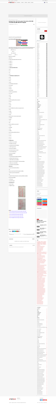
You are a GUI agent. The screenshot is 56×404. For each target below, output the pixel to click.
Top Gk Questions (39, 279)
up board (38, 160)
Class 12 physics (39, 123)
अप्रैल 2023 (42, 76)
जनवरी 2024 (42, 65)
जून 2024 (42, 59)
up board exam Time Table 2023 (40, 166)
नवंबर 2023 (42, 68)
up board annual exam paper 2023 (40, 161)
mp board (38, 139)
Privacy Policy (15, 0)
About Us (9, 0)
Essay (37, 130)
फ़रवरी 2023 (42, 79)
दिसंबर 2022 (42, 81)
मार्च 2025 (42, 52)
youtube (45, 204)
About (39, 402)
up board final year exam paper (40, 167)
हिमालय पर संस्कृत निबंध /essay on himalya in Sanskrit (43, 228)
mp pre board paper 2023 (40, 273)
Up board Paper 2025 (39, 178)
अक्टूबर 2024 (42, 58)
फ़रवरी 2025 (42, 53)
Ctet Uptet (32, 2)
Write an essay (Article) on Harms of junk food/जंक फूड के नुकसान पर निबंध (43, 232)
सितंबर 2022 (42, 85)
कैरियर (37, 102)
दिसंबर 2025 (42, 43)
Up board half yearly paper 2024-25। (41, 172)
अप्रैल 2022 (42, 91)
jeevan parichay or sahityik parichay (41, 135)
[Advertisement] (28, 9)
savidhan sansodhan (39, 156)
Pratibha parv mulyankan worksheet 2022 (42, 275)
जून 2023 (42, 74)
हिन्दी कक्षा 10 (42, 317)
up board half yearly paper (40, 168)
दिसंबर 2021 (42, 96)
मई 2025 (42, 49)
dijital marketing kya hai (39, 128)
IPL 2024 (38, 134)
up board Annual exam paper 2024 (15, 229)
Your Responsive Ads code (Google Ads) (28, 15)
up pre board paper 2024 (40, 303)
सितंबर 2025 (42, 47)
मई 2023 (42, 75)
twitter (45, 199)
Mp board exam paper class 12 (41, 267)
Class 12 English (44, 253)
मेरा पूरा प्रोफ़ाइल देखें (38, 194)
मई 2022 (42, 90)
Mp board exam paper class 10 (40, 141)
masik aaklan (42, 346)
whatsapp (40, 201)
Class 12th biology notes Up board (40, 124)
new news (38, 150)
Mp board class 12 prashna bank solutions (41, 140)
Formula (38, 260)
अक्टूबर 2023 (42, 69)
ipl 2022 (38, 133)
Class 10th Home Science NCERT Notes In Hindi (42, 119)
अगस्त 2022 (42, 86)
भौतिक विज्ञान (38, 107)
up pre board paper (39, 182)
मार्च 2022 (42, 92)
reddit (45, 201)
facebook (40, 199)
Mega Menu (18, 2)
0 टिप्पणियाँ (33, 245)
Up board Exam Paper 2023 (42, 373)
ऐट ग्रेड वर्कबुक (38, 101)
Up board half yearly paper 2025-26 (40, 173)
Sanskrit (38, 155)
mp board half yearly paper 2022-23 (41, 144)
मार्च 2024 (42, 63)
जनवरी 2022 (42, 95)
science (38, 157)
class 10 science (39, 118)
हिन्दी (37, 108)
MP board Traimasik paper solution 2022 (42, 272)
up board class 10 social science (41, 282)
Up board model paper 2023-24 (41, 294)
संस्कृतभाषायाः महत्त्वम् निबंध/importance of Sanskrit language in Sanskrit (41, 221)
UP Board (22, 2)
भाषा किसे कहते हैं (38, 106)
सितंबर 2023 (42, 70)
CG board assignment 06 (39, 117)
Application (39, 245)
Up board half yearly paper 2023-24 (41, 288)
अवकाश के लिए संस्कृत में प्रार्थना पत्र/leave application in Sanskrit (43, 235)
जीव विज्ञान (38, 103)
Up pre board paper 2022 (39, 183)
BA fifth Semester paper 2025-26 (40, 112)
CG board (42, 247)
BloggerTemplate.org (23, 402)
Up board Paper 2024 (39, 177)
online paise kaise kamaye (40, 151)
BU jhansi (38, 113)
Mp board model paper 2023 (40, 145)
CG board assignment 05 (40, 248)
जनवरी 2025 (42, 54)
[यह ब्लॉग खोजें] (40, 31)
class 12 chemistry (39, 253)
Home (15, 2)
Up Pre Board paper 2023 (39, 184)
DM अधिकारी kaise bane (39, 129)
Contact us (12, 0)
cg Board (29, 2)
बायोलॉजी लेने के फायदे (42, 312)
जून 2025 (42, 48)
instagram (40, 204)
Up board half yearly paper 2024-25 (40, 171)
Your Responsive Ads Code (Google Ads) (42, 22)
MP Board (26, 2)
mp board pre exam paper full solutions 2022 (42, 146)
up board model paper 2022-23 (41, 293)
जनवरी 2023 (42, 80)
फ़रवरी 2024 (42, 64)
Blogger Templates (14, 402)
